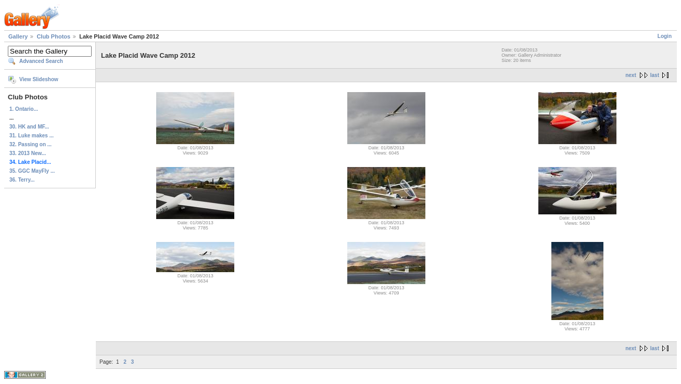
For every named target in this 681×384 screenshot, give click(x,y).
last (654, 75)
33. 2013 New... (27, 153)
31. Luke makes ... (31, 135)
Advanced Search (41, 61)
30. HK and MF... (29, 127)
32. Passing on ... (30, 144)
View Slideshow (38, 79)
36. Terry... (22, 180)
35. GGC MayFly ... (32, 171)
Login (665, 36)
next (630, 75)
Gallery (18, 36)
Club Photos (53, 36)
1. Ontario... (23, 109)
